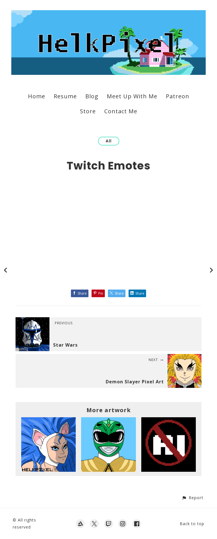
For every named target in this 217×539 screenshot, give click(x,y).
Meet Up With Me (132, 96)
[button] (192, 497)
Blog (91, 96)
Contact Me (120, 111)
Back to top (192, 523)
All (109, 141)
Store (88, 111)
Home (36, 96)
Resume (65, 96)
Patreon (177, 96)
